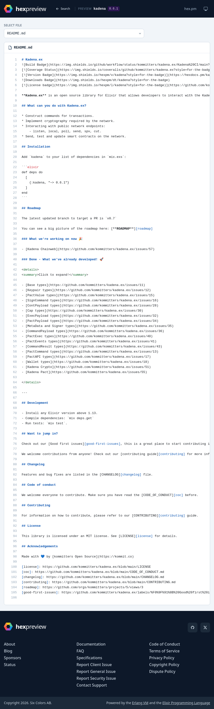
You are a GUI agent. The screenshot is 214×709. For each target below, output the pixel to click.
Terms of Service (164, 651)
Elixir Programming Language (186, 702)
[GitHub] (192, 627)
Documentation (90, 644)
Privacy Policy (161, 658)
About (9, 644)
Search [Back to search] (63, 9)
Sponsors (12, 658)
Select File (13, 25)
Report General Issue (96, 671)
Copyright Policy (164, 665)
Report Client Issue (94, 665)
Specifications (89, 658)
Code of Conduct (164, 644)
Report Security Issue (96, 678)
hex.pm (190, 8)
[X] (205, 627)
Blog (8, 651)
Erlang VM (140, 702)
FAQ (80, 651)
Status (10, 665)
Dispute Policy (162, 671)
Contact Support (91, 685)
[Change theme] (205, 8)
